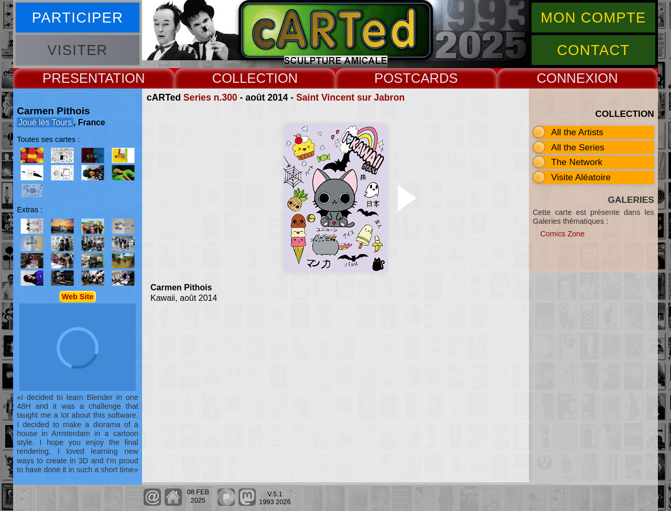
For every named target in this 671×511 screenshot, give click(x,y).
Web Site (78, 296)
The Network (576, 162)
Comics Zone (562, 234)
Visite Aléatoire (581, 177)
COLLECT (243, 78)
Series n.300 (210, 97)
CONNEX (565, 78)
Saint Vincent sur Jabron (350, 97)
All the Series (577, 147)
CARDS (434, 78)
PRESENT (73, 78)
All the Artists (577, 132)
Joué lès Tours (45, 122)
